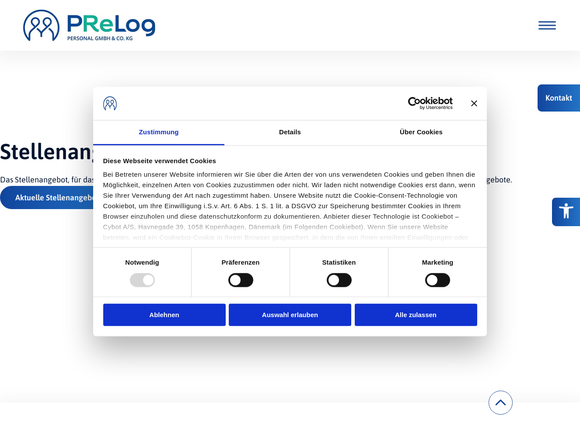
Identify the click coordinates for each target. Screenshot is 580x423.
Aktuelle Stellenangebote (59, 197)
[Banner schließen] (474, 103)
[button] (559, 97)
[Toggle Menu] (545, 25)
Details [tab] (290, 132)
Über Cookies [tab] (421, 132)
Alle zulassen (416, 314)
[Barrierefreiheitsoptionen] (566, 211)
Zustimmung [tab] (159, 132)
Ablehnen (164, 314)
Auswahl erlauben (290, 314)
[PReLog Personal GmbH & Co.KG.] (89, 25)
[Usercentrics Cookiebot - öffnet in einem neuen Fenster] (414, 103)
